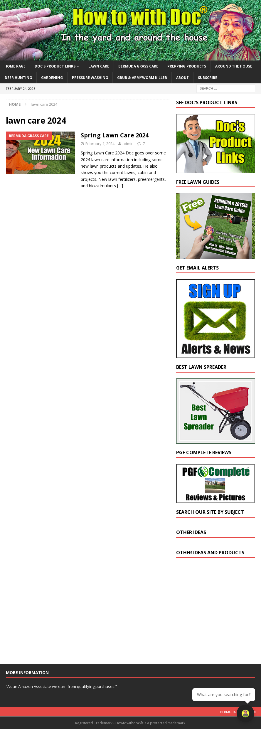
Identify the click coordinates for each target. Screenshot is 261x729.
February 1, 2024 (99, 143)
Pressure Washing (90, 77)
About (182, 77)
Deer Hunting (18, 77)
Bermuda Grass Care (138, 66)
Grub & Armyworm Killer (142, 77)
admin (128, 143)
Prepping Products (186, 66)
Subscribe (207, 77)
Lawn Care (98, 66)
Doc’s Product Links (55, 66)
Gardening (52, 77)
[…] (120, 185)
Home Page (15, 66)
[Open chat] (246, 714)
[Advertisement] (218, 613)
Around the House (233, 66)
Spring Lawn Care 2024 (115, 135)
